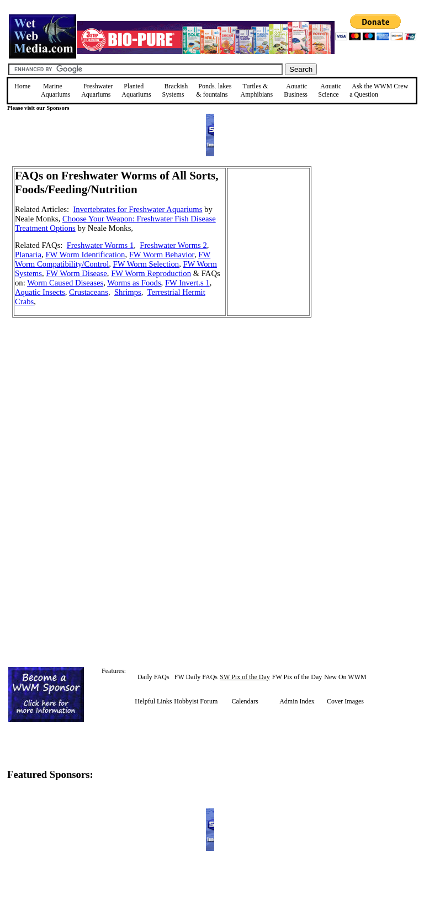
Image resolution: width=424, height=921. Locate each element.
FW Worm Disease (76, 273)
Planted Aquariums (136, 90)
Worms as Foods (134, 282)
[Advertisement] (367, 244)
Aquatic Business (296, 90)
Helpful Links (153, 701)
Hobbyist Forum (196, 701)
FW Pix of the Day (297, 677)
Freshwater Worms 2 (173, 245)
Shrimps (127, 292)
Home (22, 86)
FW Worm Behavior (161, 254)
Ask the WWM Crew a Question (378, 90)
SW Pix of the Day (244, 677)
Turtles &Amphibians (257, 90)
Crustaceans (88, 292)
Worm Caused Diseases (65, 282)
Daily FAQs (153, 677)
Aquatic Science (329, 90)
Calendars (245, 701)
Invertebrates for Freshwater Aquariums (137, 209)
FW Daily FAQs (196, 677)
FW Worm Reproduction (151, 273)
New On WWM (345, 677)
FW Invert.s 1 (187, 282)
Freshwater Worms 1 (100, 245)
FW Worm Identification (85, 254)
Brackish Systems (175, 90)
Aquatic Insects (40, 292)
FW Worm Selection (146, 264)
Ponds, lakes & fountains (213, 90)
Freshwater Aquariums (97, 90)
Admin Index (297, 701)
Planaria (28, 254)
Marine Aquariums (55, 90)
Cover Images (345, 701)
